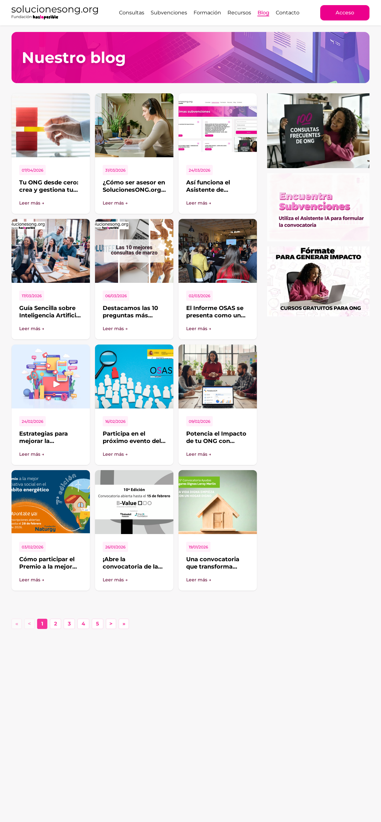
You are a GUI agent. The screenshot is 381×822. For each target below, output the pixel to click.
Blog (263, 13)
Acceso (345, 13)
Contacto (287, 13)
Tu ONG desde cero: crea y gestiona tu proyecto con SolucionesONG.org (48, 193)
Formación (207, 13)
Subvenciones (169, 13)
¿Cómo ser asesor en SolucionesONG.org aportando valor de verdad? (134, 193)
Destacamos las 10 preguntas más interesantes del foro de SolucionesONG (134, 319)
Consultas (131, 13)
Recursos (239, 13)
